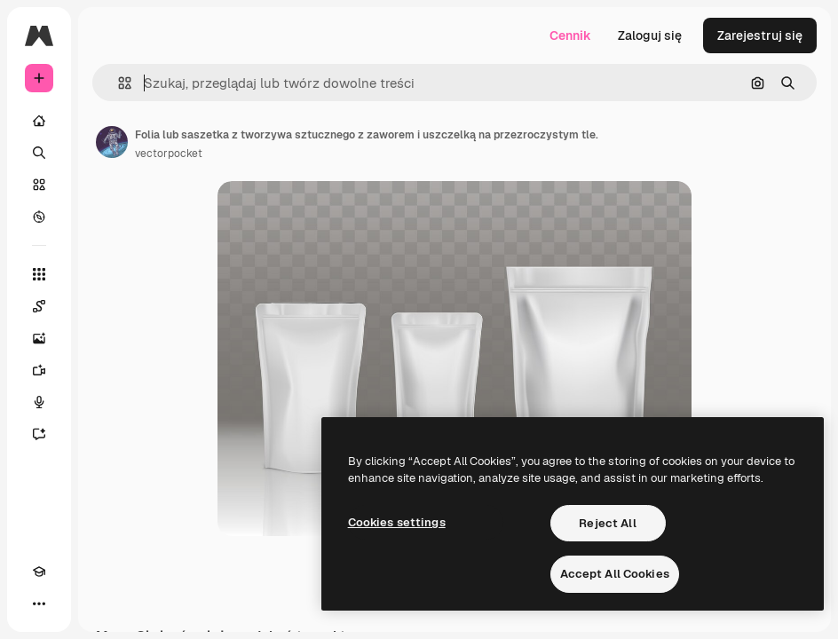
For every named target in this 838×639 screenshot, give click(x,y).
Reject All (607, 523)
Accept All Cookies (614, 573)
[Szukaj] (39, 152)
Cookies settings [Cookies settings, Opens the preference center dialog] (397, 522)
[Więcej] (39, 603)
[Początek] (39, 120)
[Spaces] (39, 306)
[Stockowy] (39, 184)
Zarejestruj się (759, 35)
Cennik (570, 35)
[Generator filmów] (39, 370)
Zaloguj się (650, 35)
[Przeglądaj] (39, 216)
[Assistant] (39, 434)
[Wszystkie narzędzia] (39, 274)
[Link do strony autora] (112, 142)
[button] (117, 83)
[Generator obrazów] (39, 338)
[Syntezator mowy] (39, 402)
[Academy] (39, 571)
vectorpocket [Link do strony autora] (168, 153)
